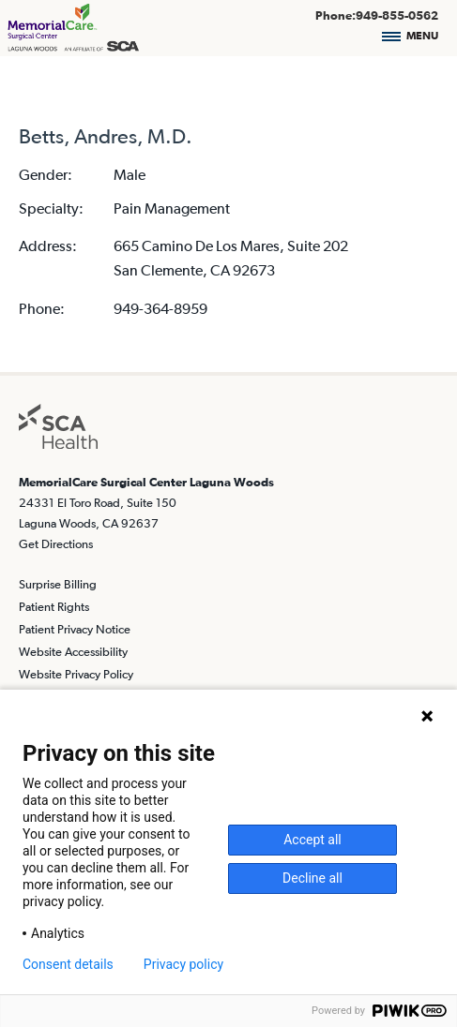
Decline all (312, 878)
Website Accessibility (73, 652)
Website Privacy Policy (76, 674)
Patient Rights (54, 607)
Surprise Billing (58, 584)
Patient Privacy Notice (74, 629)
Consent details (68, 964)
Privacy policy (183, 964)
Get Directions (56, 544)
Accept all (312, 839)
